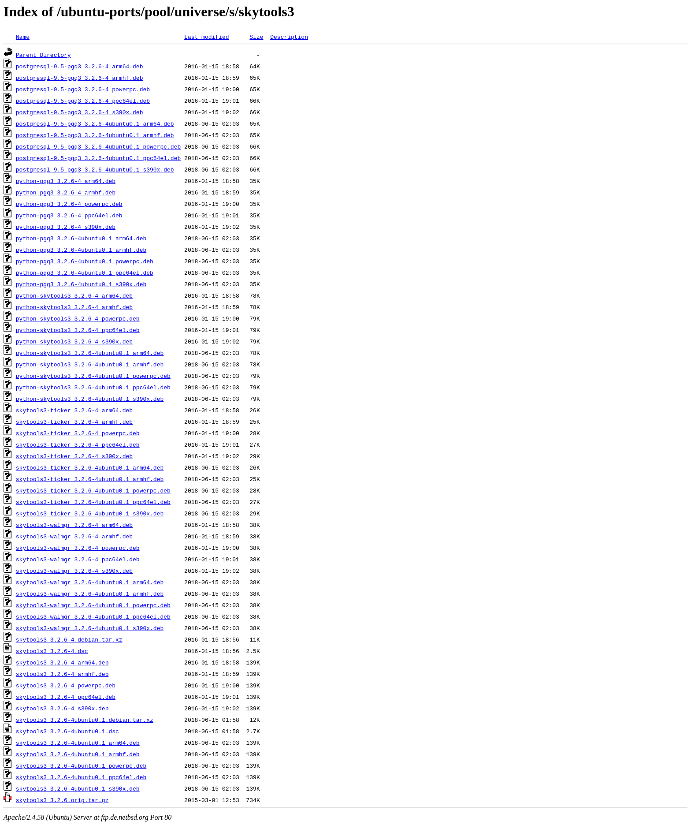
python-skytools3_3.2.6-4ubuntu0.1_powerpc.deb (93, 376)
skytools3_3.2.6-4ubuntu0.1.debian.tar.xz (84, 720)
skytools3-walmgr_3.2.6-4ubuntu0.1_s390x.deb (89, 628)
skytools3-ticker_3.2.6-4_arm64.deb (74, 410)
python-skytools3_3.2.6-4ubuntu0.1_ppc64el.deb (93, 387)
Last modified (206, 37)
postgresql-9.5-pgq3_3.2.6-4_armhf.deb (79, 78)
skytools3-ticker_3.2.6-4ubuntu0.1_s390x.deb (89, 513)
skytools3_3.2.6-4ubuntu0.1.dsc (67, 731)
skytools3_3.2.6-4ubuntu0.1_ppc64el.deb (81, 777)
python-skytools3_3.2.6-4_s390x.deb (74, 341)
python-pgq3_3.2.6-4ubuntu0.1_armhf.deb (81, 250)
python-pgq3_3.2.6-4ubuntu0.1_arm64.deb (81, 238)
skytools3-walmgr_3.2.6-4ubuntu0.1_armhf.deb (89, 593)
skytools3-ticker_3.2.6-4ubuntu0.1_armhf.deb (89, 479)
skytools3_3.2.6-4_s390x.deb (62, 708)
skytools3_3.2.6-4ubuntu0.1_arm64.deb (78, 743)
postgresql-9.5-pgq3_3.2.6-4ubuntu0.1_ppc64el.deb (98, 158)
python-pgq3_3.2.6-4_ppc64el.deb (69, 215)
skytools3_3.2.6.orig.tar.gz (62, 800)
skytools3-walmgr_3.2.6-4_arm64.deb (74, 525)
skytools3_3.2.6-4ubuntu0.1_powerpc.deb (81, 765)
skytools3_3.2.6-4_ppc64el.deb (65, 697)
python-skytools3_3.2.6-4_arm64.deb (74, 295)
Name (23, 37)
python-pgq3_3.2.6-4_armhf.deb (65, 192)
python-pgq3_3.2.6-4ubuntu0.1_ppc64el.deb (84, 272)
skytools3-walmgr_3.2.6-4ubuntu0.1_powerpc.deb (93, 605)
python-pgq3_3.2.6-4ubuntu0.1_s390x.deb (81, 284)
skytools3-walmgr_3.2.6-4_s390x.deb (74, 571)
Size (256, 37)
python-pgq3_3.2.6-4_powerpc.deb (69, 204)
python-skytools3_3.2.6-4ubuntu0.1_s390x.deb (89, 399)
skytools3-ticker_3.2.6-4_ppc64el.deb (78, 444)
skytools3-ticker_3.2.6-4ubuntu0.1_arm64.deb (89, 467)
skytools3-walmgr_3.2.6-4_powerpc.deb (78, 548)
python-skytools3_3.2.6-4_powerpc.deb (78, 318)
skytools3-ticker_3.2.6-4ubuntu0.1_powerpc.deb (93, 490)
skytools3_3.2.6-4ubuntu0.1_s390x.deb (78, 788)
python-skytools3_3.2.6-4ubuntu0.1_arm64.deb (89, 353)
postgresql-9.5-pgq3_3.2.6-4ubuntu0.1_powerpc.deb (98, 146)
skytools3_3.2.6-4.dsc (52, 651)
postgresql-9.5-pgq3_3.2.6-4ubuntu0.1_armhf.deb (95, 135)
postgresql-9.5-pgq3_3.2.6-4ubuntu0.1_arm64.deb (95, 123)
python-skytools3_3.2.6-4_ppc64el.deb (78, 330)
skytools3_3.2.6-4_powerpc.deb (65, 685)
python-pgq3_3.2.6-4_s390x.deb (65, 227)
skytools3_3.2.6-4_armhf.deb (62, 674)
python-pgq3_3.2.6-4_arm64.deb (65, 181)
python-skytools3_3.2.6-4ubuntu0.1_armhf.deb (89, 364)
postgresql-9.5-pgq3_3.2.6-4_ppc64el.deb (83, 101)
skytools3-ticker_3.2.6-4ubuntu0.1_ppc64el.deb (93, 502)
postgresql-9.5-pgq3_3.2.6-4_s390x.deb (79, 112)
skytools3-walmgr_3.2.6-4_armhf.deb (74, 536)
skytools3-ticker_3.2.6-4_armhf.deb (74, 422)
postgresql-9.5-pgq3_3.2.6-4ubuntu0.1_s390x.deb (95, 169)
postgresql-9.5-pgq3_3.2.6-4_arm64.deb (79, 66)
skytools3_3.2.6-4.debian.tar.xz (69, 639)
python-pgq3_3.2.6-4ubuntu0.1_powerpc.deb (84, 261)
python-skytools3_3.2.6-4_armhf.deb (74, 307)
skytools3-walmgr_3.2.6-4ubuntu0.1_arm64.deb (89, 582)
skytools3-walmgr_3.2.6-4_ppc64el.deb (78, 559)
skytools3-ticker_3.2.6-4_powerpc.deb (78, 433)
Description (289, 37)
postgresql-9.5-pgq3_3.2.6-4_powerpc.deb (83, 89)
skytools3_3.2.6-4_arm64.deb (62, 662)
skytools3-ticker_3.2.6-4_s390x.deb (74, 456)
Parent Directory (43, 55)
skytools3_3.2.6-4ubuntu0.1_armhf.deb (78, 754)
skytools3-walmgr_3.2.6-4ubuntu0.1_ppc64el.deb (93, 616)
